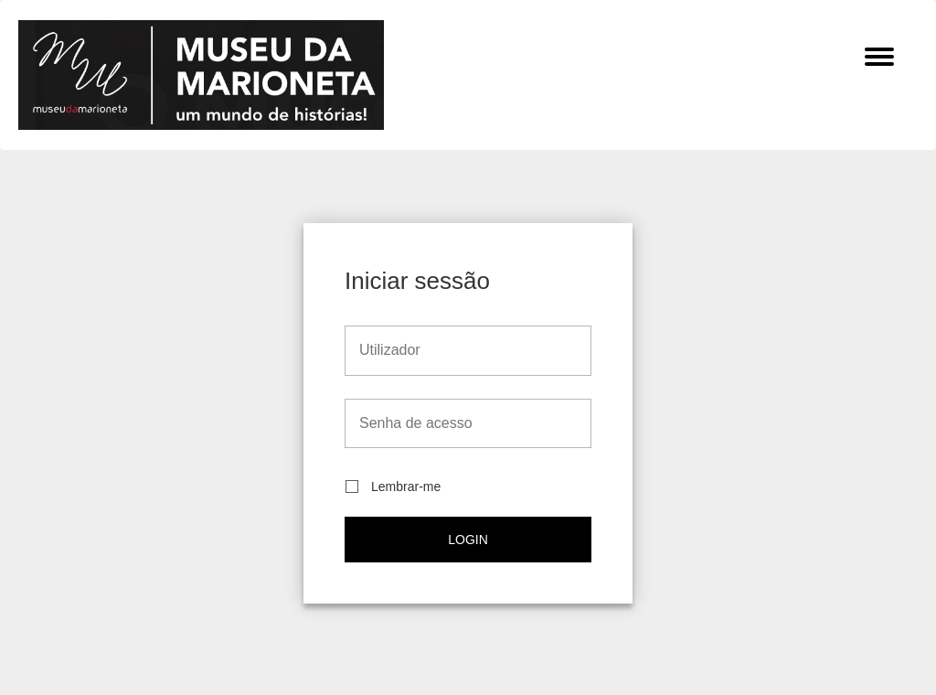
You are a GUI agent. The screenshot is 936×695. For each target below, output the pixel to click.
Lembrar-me (393, 487)
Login (468, 539)
